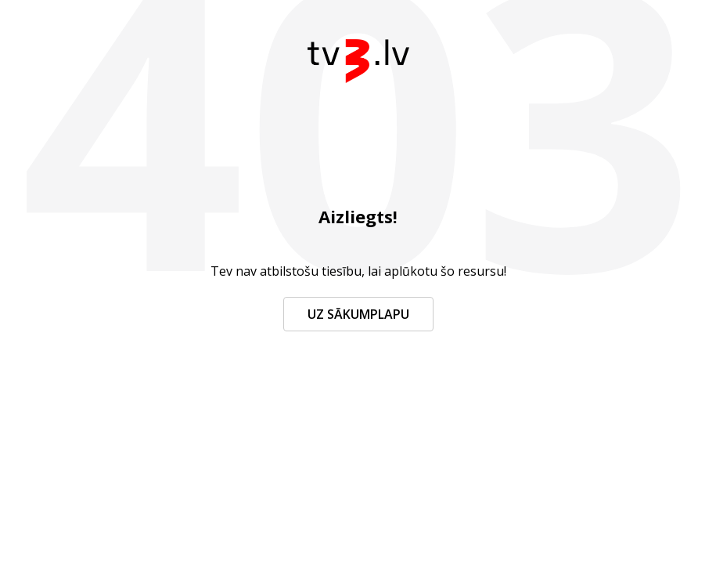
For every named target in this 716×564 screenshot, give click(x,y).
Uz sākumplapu (358, 314)
